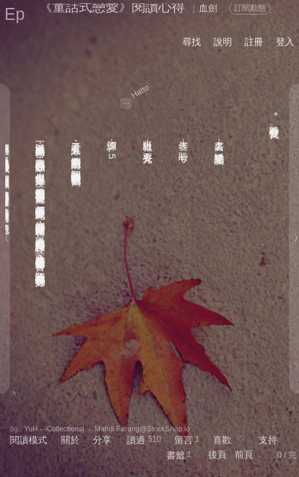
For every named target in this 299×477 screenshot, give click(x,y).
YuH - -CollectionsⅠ (54, 429)
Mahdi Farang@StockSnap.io (142, 429)
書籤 (175, 455)
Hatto (140, 91)
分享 (102, 440)
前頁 (244, 454)
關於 (70, 440)
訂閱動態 (250, 8)
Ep (15, 14)
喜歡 (222, 440)
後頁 (217, 454)
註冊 (254, 41)
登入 (285, 41)
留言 (183, 440)
